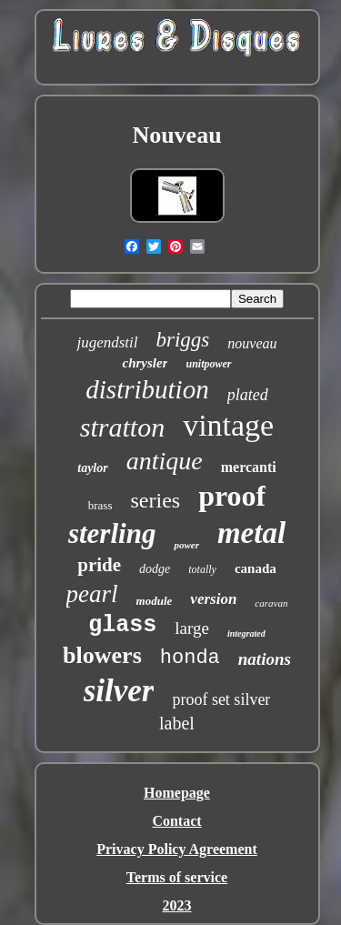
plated (247, 395)
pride (99, 565)
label (177, 723)
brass (100, 505)
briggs (183, 339)
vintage (228, 425)
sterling (111, 533)
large (192, 628)
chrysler (144, 363)
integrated (246, 633)
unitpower (208, 363)
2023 (177, 905)
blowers (102, 655)
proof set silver (221, 699)
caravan (271, 603)
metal (251, 533)
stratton (122, 427)
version (213, 599)
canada (255, 568)
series (155, 500)
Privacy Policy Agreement (176, 849)
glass (122, 625)
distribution (146, 389)
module (154, 601)
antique (164, 461)
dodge (154, 569)
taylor (92, 468)
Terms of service (176, 877)
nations (264, 659)
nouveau (251, 343)
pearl (92, 594)
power (186, 544)
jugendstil (106, 342)
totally (202, 569)
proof (232, 495)
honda (190, 658)
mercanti (248, 467)
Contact (176, 821)
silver (119, 691)
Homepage (177, 792)
